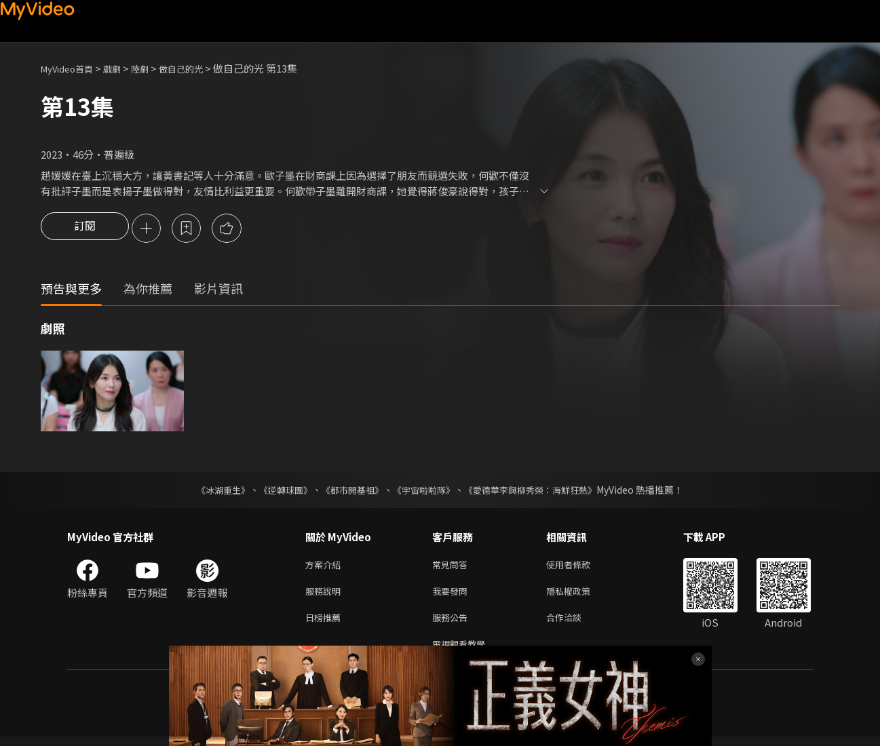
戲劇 (123, 68)
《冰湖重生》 (211, 491)
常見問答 (452, 567)
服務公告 (452, 623)
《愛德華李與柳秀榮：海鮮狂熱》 (539, 491)
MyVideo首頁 (71, 68)
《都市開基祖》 (349, 491)
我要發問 (452, 595)
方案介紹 (325, 567)
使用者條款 (579, 567)
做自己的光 (199, 68)
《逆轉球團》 (278, 491)
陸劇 (153, 68)
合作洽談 (574, 623)
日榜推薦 (325, 623)
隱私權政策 (579, 595)
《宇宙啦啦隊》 (425, 491)
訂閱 (85, 229)
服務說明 (325, 595)
